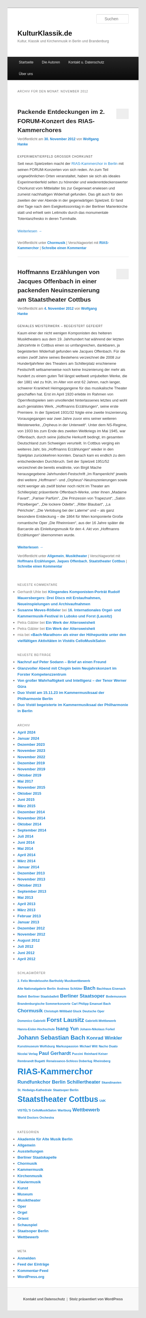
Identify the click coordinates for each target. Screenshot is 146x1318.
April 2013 (26, 904)
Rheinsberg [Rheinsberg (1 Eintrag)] (102, 1061)
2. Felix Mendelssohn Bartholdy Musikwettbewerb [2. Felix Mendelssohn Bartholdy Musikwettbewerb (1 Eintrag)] (54, 980)
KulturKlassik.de (45, 33)
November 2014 (31, 818)
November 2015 (31, 787)
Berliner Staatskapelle (37, 1157)
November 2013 (31, 879)
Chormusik (56, 243)
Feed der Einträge (33, 1264)
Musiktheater (76, 556)
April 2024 (26, 732)
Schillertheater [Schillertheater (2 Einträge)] (83, 1082)
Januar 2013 (28, 922)
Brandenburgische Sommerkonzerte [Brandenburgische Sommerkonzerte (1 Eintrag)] (44, 1003)
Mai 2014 (25, 848)
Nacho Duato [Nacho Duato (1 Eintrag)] (108, 1046)
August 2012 (29, 940)
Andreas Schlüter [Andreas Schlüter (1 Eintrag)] (69, 988)
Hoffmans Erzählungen (36, 561)
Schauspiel (28, 1225)
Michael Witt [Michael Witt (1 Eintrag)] (89, 1046)
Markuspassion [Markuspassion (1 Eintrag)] (67, 1046)
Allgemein (55, 556)
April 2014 (26, 855)
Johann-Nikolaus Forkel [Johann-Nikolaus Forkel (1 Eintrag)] (97, 1029)
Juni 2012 (26, 953)
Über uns (26, 74)
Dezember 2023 (31, 744)
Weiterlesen (30, 231)
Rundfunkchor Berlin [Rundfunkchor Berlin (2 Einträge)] (42, 1082)
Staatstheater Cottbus (107, 561)
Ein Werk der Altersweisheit (70, 622)
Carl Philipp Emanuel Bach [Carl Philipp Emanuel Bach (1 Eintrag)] (91, 1003)
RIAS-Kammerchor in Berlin (95, 163)
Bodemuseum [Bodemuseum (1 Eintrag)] (116, 996)
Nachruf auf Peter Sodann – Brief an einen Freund (62, 662)
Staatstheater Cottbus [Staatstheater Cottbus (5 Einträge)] (58, 1099)
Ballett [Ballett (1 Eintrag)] (22, 996)
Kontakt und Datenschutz (44, 1299)
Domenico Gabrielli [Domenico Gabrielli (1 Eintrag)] (32, 1020)
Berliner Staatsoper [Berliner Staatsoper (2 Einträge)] (82, 996)
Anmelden (27, 1258)
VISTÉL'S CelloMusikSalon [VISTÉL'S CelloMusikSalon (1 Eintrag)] (37, 1110)
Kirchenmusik (30, 1176)
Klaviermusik (29, 1182)
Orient (23, 1218)
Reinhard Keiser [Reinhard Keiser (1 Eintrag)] (96, 1054)
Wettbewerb (28, 1237)
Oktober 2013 (29, 885)
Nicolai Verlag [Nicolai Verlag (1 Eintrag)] (28, 1054)
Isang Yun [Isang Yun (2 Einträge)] (67, 1028)
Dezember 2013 (31, 873)
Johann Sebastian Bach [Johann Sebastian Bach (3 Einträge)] (51, 1037)
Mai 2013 (25, 897)
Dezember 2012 (31, 928)
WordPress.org (31, 1277)
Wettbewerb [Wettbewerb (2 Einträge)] (86, 1110)
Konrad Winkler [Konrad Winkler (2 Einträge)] (104, 1038)
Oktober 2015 (29, 793)
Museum (25, 1194)
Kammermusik (31, 1169)
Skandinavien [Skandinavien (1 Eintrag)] (111, 1082)
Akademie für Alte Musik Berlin (45, 1139)
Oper (22, 1206)
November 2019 (31, 769)
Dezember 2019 (31, 763)
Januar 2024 (28, 738)
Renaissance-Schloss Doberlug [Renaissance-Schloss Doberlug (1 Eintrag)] (69, 1061)
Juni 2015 (26, 799)
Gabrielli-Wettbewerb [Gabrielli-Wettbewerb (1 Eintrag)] (100, 1020)
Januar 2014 (28, 867)
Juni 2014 (26, 842)
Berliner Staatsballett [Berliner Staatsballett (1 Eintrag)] (43, 996)
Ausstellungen (31, 1151)
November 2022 (31, 757)
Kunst (23, 1188)
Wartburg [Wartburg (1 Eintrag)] (64, 1110)
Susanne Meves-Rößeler (39, 610)
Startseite (26, 62)
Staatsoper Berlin (33, 1231)
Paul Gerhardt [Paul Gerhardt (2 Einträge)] (55, 1053)
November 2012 (31, 934)
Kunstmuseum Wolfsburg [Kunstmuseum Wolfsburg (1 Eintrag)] (36, 1046)
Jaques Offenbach (72, 561)
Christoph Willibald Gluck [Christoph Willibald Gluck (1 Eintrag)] (62, 1011)
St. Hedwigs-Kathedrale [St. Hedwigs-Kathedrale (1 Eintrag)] (35, 1090)
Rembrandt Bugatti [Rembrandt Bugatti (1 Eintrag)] (31, 1061)
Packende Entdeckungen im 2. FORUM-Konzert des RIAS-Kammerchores (61, 120)
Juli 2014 (25, 836)
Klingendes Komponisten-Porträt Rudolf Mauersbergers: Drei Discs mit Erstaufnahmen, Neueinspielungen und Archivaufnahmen (69, 598)
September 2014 (32, 830)
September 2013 (32, 891)
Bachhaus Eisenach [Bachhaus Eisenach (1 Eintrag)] (111, 988)
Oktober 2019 (29, 775)
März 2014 (26, 861)
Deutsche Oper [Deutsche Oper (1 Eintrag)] (93, 1011)
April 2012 (26, 959)
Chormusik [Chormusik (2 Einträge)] (30, 1010)
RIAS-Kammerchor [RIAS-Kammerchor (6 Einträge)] (55, 1071)
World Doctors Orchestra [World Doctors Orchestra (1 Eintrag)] (36, 1117)
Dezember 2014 (31, 812)
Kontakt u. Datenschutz (86, 62)
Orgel (22, 1212)
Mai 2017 (25, 781)
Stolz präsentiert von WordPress (96, 1299)
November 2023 (31, 750)
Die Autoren (51, 62)
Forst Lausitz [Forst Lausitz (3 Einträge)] (65, 1019)
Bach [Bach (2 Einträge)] (90, 988)
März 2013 (26, 910)
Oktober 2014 (29, 824)
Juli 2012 (25, 946)
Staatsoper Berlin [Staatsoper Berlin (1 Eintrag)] (65, 1090)
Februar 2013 (29, 916)
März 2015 (26, 806)
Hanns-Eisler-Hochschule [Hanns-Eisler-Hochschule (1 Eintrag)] (36, 1029)
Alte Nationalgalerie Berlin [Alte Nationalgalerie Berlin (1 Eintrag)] (37, 988)
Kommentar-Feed (33, 1270)
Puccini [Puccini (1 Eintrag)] (77, 1054)
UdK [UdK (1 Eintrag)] (103, 1100)
